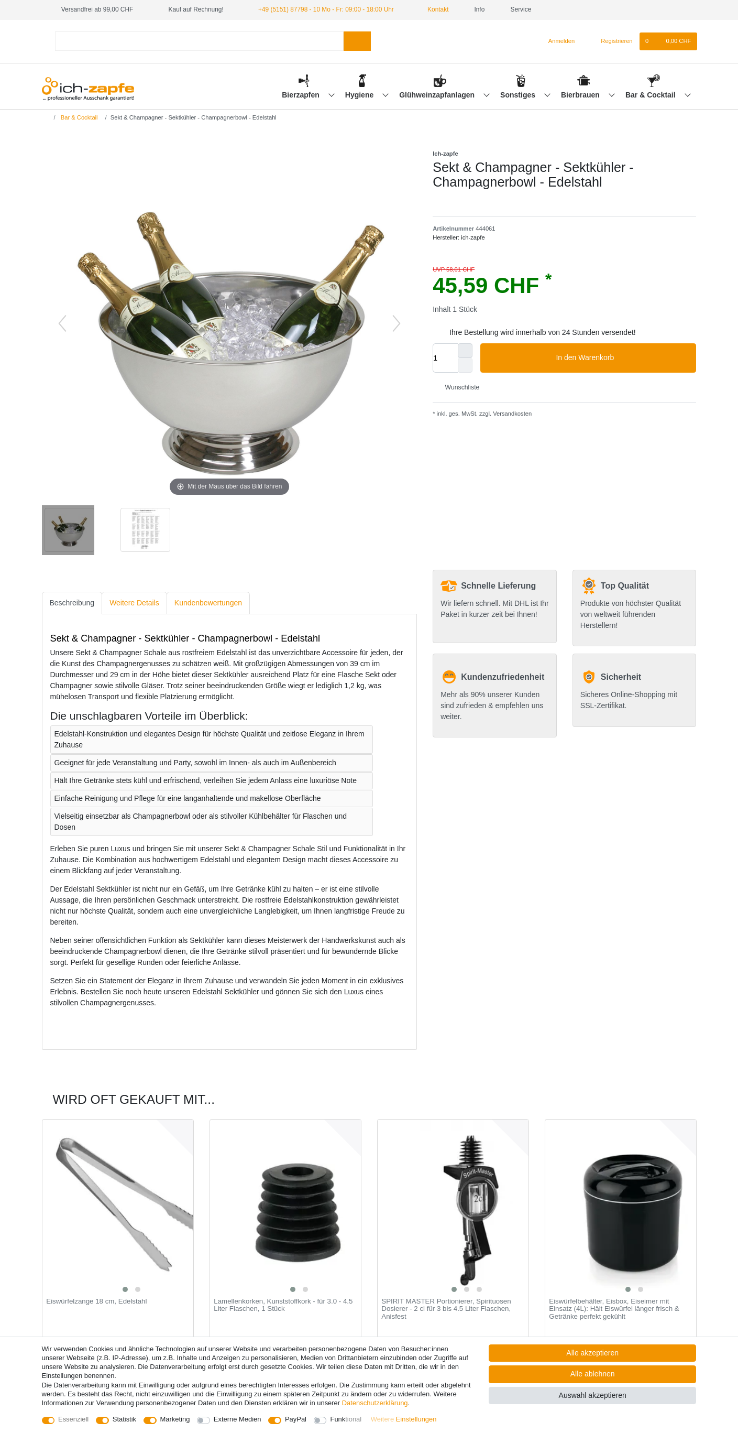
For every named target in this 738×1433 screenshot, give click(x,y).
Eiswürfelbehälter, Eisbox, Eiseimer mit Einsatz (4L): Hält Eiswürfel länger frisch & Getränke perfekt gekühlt (614, 1309)
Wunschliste (458, 387)
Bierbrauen (581, 95)
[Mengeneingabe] (445, 358)
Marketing (175, 1419)
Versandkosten (511, 413)
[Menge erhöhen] (465, 350)
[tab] (72, 603)
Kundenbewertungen (208, 603)
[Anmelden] (557, 41)
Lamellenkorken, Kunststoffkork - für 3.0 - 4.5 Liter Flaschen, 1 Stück (283, 1305)
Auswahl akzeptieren (592, 1395)
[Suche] (357, 41)
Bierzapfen (301, 95)
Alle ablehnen (592, 1374)
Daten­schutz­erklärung (375, 1403)
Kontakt (434, 9)
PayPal (295, 1419)
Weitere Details (134, 603)
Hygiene (360, 95)
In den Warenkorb (622, 358)
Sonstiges (518, 95)
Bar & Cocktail (651, 95)
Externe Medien (237, 1419)
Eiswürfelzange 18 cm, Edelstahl (96, 1301)
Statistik (124, 1419)
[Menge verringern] (465, 365)
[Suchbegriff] (199, 41)
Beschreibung (72, 603)
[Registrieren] (610, 41)
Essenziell (73, 1419)
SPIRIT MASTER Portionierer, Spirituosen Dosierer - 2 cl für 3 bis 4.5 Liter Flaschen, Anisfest (446, 1309)
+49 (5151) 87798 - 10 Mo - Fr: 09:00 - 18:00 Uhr (326, 9)
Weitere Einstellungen (404, 1419)
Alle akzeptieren (592, 1353)
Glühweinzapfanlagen (438, 95)
